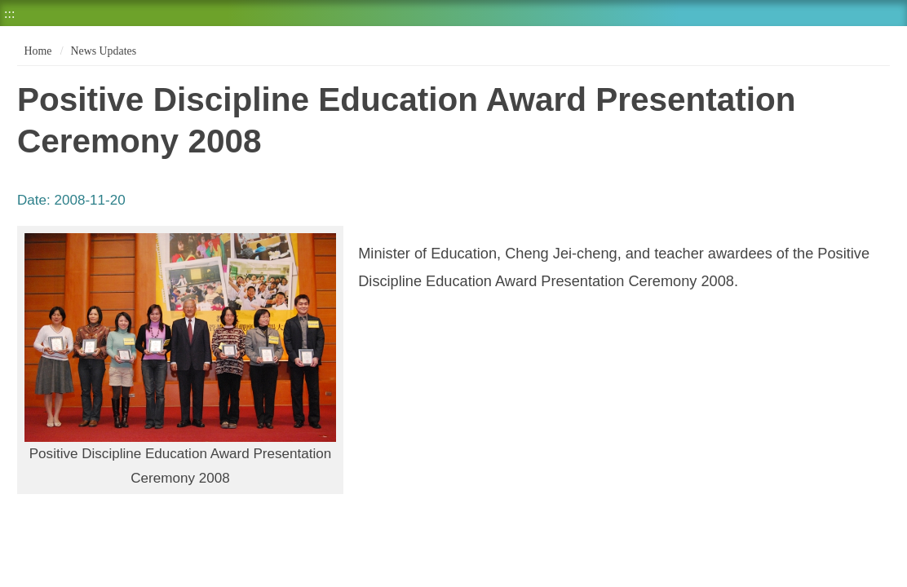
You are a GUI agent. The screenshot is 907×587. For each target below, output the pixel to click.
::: (9, 13)
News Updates (103, 51)
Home (36, 51)
